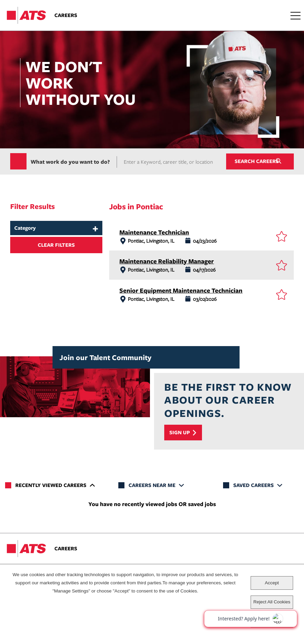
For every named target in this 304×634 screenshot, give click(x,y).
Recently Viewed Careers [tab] (50, 485)
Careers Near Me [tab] (152, 485)
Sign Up (179, 432)
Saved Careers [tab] (253, 485)
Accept (272, 582)
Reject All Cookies (271, 601)
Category (25, 228)
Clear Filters (56, 245)
